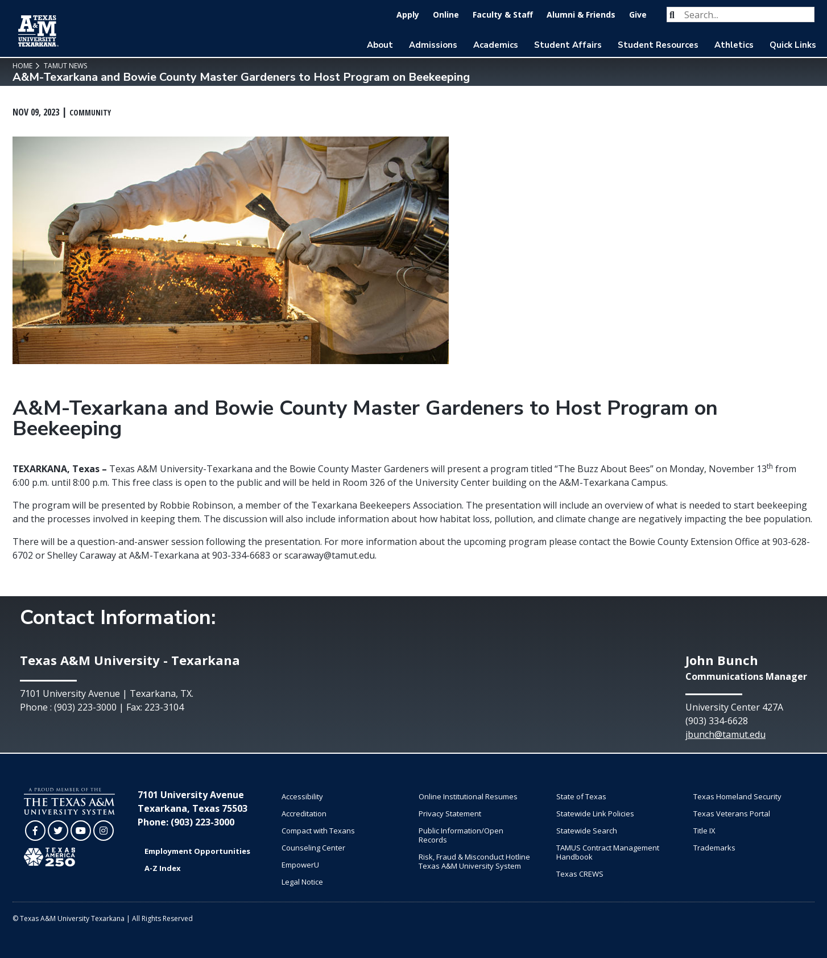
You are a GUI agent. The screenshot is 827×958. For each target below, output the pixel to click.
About (380, 45)
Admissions (433, 45)
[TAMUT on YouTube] (81, 830)
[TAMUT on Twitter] (58, 830)
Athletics (734, 45)
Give (638, 14)
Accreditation (304, 813)
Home (22, 66)
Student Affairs (568, 45)
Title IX (704, 830)
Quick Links (793, 45)
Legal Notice (302, 882)
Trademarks (714, 848)
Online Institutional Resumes (468, 796)
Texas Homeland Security (737, 796)
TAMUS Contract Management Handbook (607, 852)
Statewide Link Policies (595, 813)
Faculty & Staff (503, 14)
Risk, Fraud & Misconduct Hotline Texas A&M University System (474, 861)
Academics (495, 45)
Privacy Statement (450, 813)
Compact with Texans (318, 830)
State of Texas (581, 796)
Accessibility (302, 796)
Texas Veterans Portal (731, 813)
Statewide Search (586, 830)
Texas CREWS (579, 874)
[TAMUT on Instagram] (103, 830)
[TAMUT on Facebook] (35, 830)
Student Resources (658, 45)
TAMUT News (64, 66)
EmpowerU (300, 865)
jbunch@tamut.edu (725, 734)
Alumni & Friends (581, 14)
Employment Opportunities (197, 851)
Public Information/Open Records (461, 835)
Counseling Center (313, 848)
